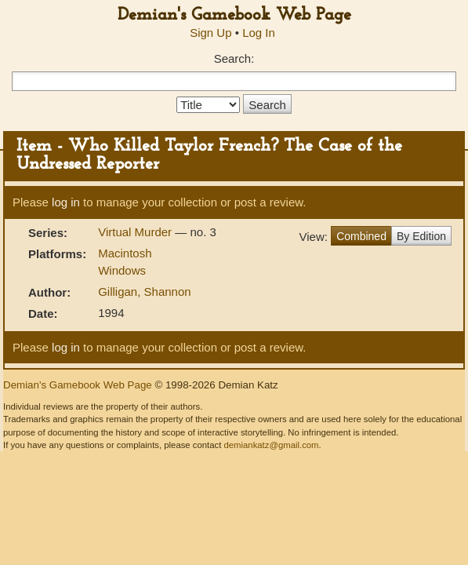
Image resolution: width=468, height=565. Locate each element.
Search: (234, 58)
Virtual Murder (136, 232)
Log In (258, 32)
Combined (361, 236)
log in (66, 202)
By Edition (421, 236)
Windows (122, 270)
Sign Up (210, 32)
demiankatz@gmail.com (270, 445)
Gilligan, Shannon (144, 291)
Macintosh (124, 253)
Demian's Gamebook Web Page (234, 15)
